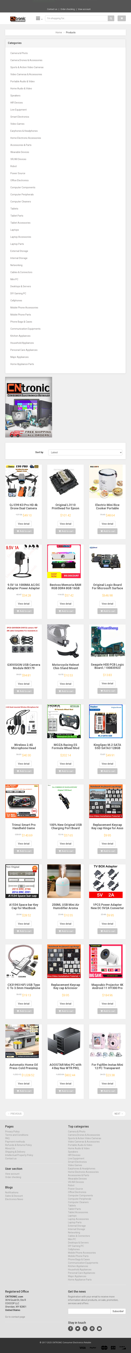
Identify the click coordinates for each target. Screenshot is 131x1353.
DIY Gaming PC (18, 293)
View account (84, 9)
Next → (119, 1113)
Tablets (14, 208)
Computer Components (22, 187)
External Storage (19, 251)
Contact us (52, 9)
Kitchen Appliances (20, 336)
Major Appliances (19, 357)
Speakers (15, 95)
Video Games (17, 123)
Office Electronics (19, 180)
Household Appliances (22, 343)
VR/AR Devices (18, 159)
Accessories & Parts (20, 145)
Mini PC (14, 279)
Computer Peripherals (22, 194)
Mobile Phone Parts (20, 314)
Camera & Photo (19, 53)
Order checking (67, 9)
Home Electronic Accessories (25, 138)
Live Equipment (18, 109)
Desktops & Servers (20, 286)
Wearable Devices (19, 152)
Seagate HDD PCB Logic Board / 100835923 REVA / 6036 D (107, 668)
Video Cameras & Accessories (26, 74)
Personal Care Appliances (24, 350)
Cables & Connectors (21, 272)
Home (59, 32)
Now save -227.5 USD (44, 3)
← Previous (15, 1113)
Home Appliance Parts (22, 364)
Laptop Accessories (20, 237)
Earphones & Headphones (24, 131)
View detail (23, 523)
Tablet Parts (16, 215)
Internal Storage (18, 258)
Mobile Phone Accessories (24, 307)
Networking (16, 265)
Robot (13, 166)
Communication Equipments (25, 328)
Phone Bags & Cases (21, 321)
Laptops (14, 230)
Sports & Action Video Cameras (27, 67)
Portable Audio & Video (22, 81)
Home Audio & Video (21, 88)
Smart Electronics (19, 116)
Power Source (17, 173)
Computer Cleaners (20, 201)
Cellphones (16, 300)
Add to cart (24, 531)
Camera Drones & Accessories (26, 60)
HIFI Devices (16, 102)
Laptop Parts (17, 244)
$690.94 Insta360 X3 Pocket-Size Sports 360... (77, 3)
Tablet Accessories (20, 222)
